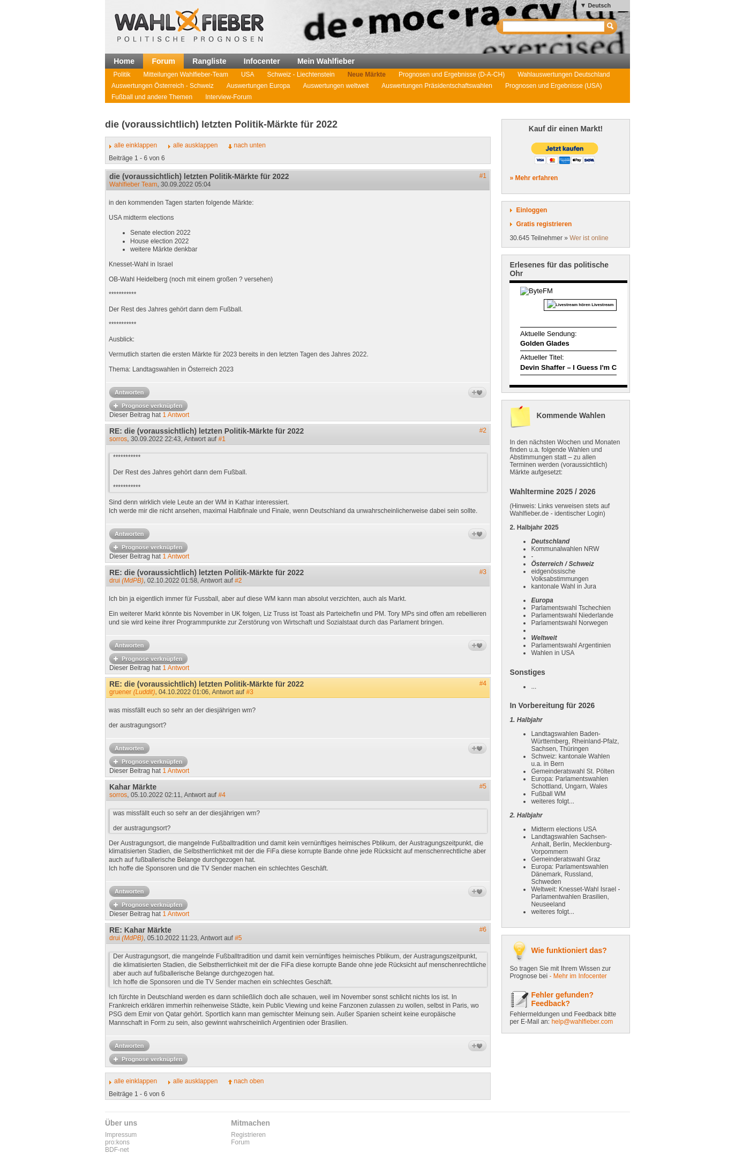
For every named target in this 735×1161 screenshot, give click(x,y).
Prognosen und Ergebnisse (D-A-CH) (452, 74)
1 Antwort (175, 415)
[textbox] (554, 26)
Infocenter (262, 61)
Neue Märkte (367, 74)
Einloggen (531, 210)
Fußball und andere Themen (151, 97)
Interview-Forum (228, 97)
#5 (482, 786)
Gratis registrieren (544, 224)
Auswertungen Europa (258, 86)
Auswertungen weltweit (336, 86)
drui (126, 580)
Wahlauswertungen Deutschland (564, 74)
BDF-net (117, 1149)
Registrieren (248, 1134)
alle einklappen (135, 145)
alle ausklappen (195, 145)
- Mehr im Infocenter (577, 976)
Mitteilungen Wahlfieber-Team (186, 74)
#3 (482, 572)
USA (247, 74)
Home (124, 61)
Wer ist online (588, 238)
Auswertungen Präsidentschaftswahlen (436, 86)
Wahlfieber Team (133, 184)
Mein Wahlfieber (326, 61)
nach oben (249, 1081)
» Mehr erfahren (533, 178)
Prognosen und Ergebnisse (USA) (553, 86)
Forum (163, 61)
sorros (118, 439)
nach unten (249, 145)
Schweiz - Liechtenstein (301, 74)
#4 (482, 683)
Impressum (121, 1134)
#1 (482, 176)
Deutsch (599, 5)
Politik (122, 74)
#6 (482, 929)
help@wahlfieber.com (582, 1021)
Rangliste (209, 61)
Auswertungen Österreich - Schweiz (162, 86)
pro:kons (117, 1142)
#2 (482, 430)
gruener (132, 692)
